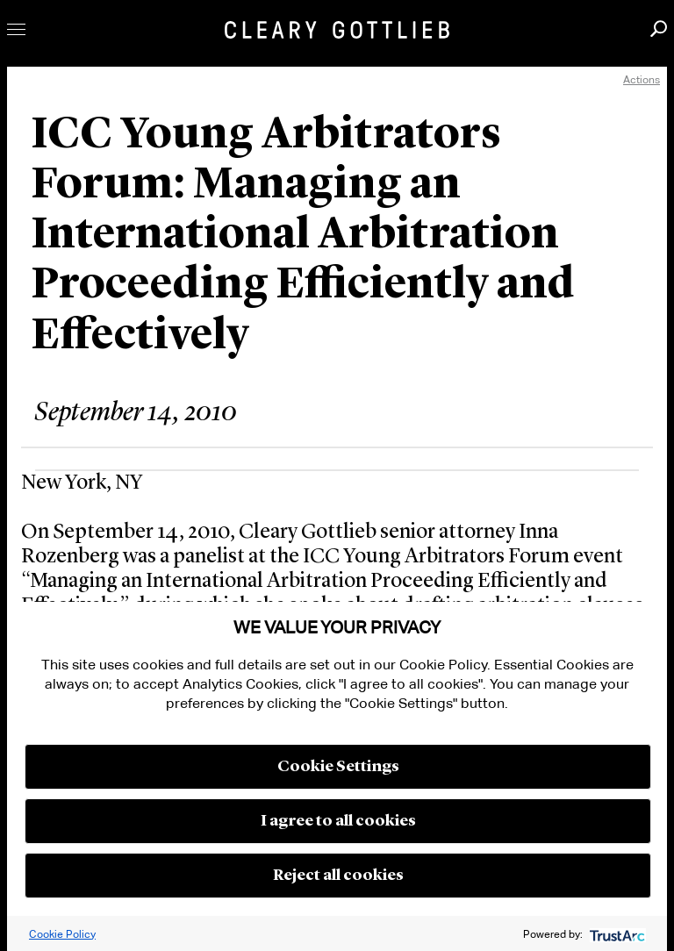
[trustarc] (616, 933)
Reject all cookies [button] (338, 875)
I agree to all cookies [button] (338, 821)
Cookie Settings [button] (338, 767)
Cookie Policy (62, 933)
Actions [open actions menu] (641, 79)
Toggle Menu (16, 29)
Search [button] (658, 28)
